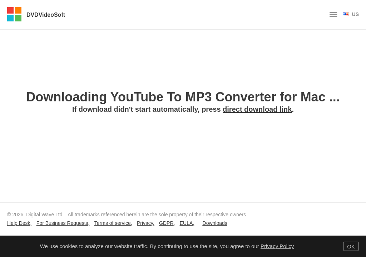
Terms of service (112, 223)
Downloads (215, 223)
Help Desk (18, 223)
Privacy (145, 223)
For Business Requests (62, 223)
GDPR (166, 223)
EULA (186, 223)
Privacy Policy (277, 246)
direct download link (257, 109)
